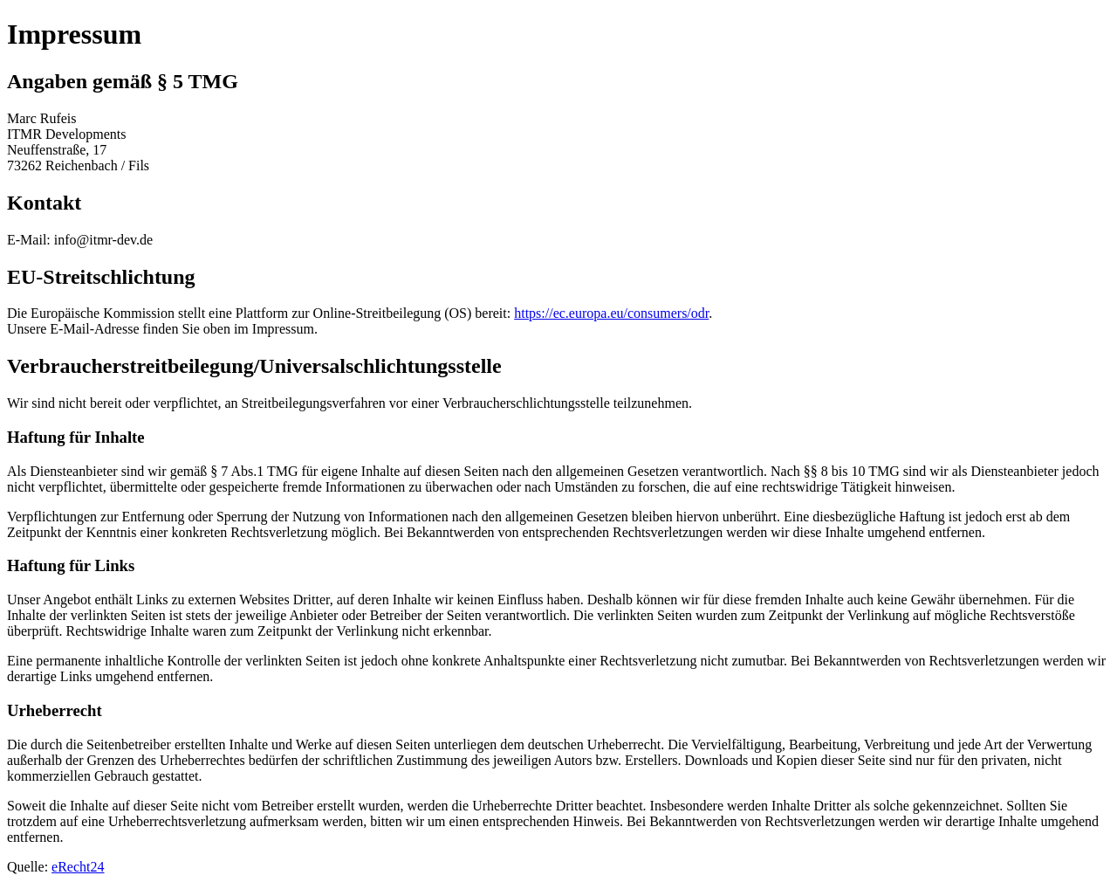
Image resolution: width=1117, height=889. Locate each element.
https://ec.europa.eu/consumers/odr (611, 313)
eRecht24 (77, 866)
